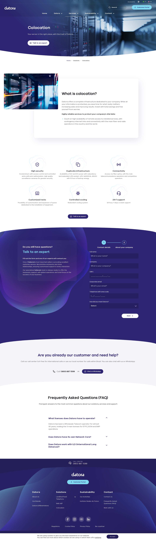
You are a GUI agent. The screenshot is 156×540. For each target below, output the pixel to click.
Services (72, 13)
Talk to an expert (38, 43)
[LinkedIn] (88, 519)
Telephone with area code (99, 292)
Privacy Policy (85, 526)
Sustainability (90, 13)
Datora (57, 13)
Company (93, 262)
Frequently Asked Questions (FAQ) (110, 502)
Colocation (60, 508)
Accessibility (131, 2)
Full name (93, 252)
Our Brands (36, 501)
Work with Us (108, 508)
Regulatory (56, 526)
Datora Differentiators (40, 506)
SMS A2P (59, 503)
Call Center (78, 463)
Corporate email (96, 282)
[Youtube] (81, 519)
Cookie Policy (70, 526)
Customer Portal (141, 7)
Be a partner (100, 526)
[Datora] (10, 8)
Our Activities (85, 497)
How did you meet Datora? (99, 302)
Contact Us (108, 497)
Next (130, 316)
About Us (35, 497)
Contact (108, 13)
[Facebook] (67, 519)
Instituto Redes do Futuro (89, 501)
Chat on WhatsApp (92, 371)
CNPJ (91, 272)
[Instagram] (74, 519)
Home (44, 13)
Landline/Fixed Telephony (61, 498)
